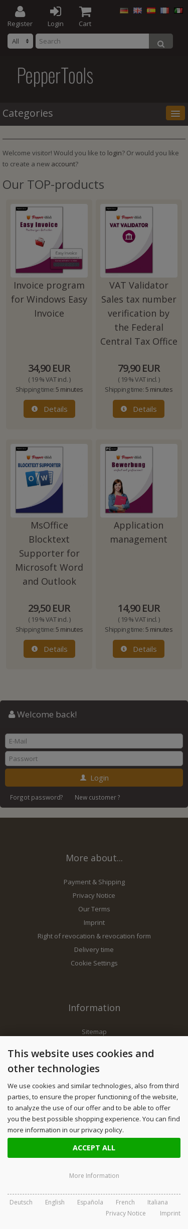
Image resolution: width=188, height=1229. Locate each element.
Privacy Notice (126, 1213)
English (55, 1202)
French (125, 1202)
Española (90, 1202)
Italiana (157, 1202)
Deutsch (21, 1202)
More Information (94, 1175)
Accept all (94, 1147)
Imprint (170, 1213)
